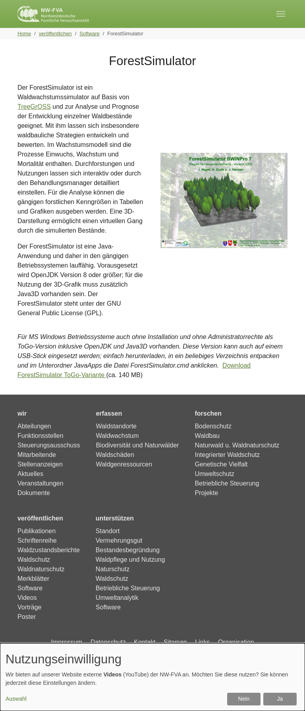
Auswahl (16, 699)
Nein (244, 699)
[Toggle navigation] (281, 14)
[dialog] (152, 677)
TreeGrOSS (34, 106)
